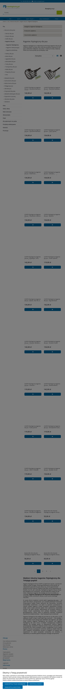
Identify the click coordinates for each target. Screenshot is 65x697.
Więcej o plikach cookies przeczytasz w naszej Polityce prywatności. (21, 680)
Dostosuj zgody (36, 684)
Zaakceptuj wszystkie (12, 687)
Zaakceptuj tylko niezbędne (15, 684)
